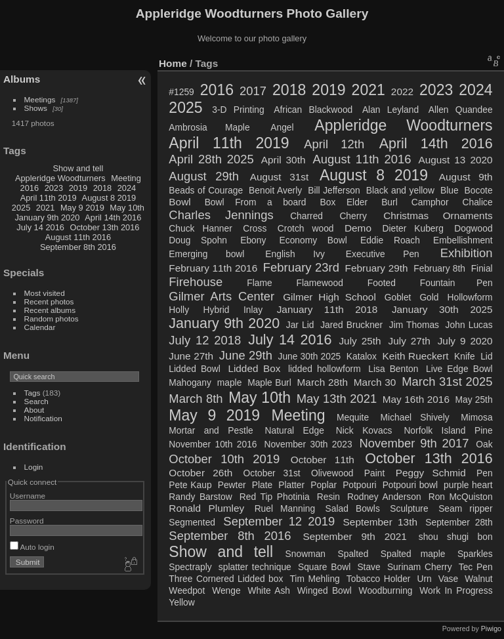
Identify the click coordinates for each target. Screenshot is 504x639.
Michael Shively (415, 417)
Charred (306, 216)
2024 (126, 188)
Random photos (51, 318)
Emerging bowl (206, 254)
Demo (358, 228)
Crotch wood (306, 228)
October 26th (200, 472)
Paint (374, 473)
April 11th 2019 (48, 198)
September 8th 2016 (78, 247)
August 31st (279, 176)
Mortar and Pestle (211, 430)
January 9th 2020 (46, 217)
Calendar (40, 327)
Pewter (232, 485)
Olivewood (332, 473)
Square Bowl (324, 567)
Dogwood (473, 228)
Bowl (179, 201)
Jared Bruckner (351, 325)
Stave (368, 567)
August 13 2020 (455, 159)
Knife (464, 356)
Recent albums (49, 310)
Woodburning (386, 590)
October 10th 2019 (224, 459)
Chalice (478, 202)
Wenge (226, 590)
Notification (43, 418)
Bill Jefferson (334, 190)
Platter (291, 485)
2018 (102, 188)
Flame (259, 283)
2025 (21, 208)
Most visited (44, 293)
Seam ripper (465, 508)
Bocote (479, 190)
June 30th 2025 (309, 356)
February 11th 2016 (213, 268)
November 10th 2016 (213, 444)
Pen (484, 473)
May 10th (127, 208)
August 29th (204, 176)
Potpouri (359, 485)
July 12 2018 (205, 340)
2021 (45, 208)
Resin (328, 496)
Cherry (352, 216)
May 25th (474, 399)
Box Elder (344, 202)
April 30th (283, 159)
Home (173, 63)
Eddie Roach (390, 240)
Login (33, 467)
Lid (486, 356)
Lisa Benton (393, 368)
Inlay (252, 309)
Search (36, 401)
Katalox (361, 356)
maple (229, 382)
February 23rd (301, 267)
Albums (21, 79)
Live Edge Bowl (459, 368)
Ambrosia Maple (209, 127)
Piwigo (491, 628)
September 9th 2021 (354, 536)
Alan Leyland (390, 109)
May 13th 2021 (337, 398)
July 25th (360, 340)
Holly (179, 309)
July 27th (409, 340)
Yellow (181, 602)
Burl (389, 202)
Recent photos (49, 301)
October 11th (322, 459)
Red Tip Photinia (275, 496)
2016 (29, 188)
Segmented (192, 522)
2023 (54, 188)
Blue (449, 190)
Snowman (305, 553)
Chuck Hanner (200, 228)
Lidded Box (254, 368)
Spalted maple (413, 553)
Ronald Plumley (206, 508)
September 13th (380, 521)
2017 (253, 91)
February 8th (439, 268)
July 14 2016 (40, 227)
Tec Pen (476, 567)
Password (27, 520)
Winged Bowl (324, 590)
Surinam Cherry (419, 567)
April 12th (334, 144)
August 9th (466, 176)
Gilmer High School (329, 296)
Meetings (40, 99)
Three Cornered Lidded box (226, 578)
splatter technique (255, 567)
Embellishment (463, 240)
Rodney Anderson (384, 496)
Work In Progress (455, 590)
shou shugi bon (456, 536)
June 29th (245, 355)
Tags (32, 392)
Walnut (478, 578)
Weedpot (187, 590)
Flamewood (320, 283)
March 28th (322, 382)
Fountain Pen (456, 283)
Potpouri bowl (410, 485)
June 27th (191, 355)
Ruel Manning (285, 508)
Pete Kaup (190, 485)
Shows (35, 108)
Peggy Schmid (431, 472)
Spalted (353, 553)
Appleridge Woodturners (60, 178)
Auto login (32, 547)
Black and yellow (400, 190)
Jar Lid (300, 325)
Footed (382, 283)
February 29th (376, 268)
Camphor (430, 202)
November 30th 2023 (308, 444)
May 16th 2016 (416, 399)
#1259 (181, 92)
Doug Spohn (198, 240)
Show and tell (77, 168)
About (34, 409)
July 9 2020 (465, 340)
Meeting (126, 178)
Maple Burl (269, 382)
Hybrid (216, 309)
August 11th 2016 (78, 237)
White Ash (268, 590)
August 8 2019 (109, 198)
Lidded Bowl (194, 368)
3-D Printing (238, 109)
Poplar (323, 485)
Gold (428, 297)
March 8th (195, 398)
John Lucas (469, 325)
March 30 (375, 382)
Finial (482, 268)
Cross (254, 228)
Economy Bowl (313, 240)
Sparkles (475, 553)
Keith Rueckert (416, 355)
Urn (424, 578)
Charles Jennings (221, 215)
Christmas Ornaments (437, 215)
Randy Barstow (200, 496)
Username (27, 495)
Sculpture (409, 508)
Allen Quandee (461, 109)
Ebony (253, 240)
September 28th (458, 522)
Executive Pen (382, 254)
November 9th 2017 (414, 443)
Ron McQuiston (461, 496)
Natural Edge (294, 430)
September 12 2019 (279, 521)
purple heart (468, 485)
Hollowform (470, 297)
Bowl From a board (255, 202)
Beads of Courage (206, 190)
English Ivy (294, 254)
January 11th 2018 (327, 309)
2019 (78, 188)
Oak (484, 444)
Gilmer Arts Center (221, 296)
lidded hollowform (324, 368)
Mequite (353, 417)
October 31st (272, 473)
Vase (448, 578)
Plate (262, 485)
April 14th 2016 (113, 217)
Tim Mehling (314, 578)
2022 (402, 91)
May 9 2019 (82, 208)
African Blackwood (313, 109)
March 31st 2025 (447, 381)
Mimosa (476, 417)
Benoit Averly (275, 190)
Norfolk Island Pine (448, 430)
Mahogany (190, 382)
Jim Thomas (414, 325)
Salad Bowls (353, 508)
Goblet (398, 297)
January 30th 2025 (442, 309)
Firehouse (195, 282)
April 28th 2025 (211, 159)
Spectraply (190, 567)
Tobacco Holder (378, 578)
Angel (281, 127)
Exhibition (466, 253)
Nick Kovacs (364, 430)
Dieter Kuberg (412, 228)
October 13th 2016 (104, 227)
